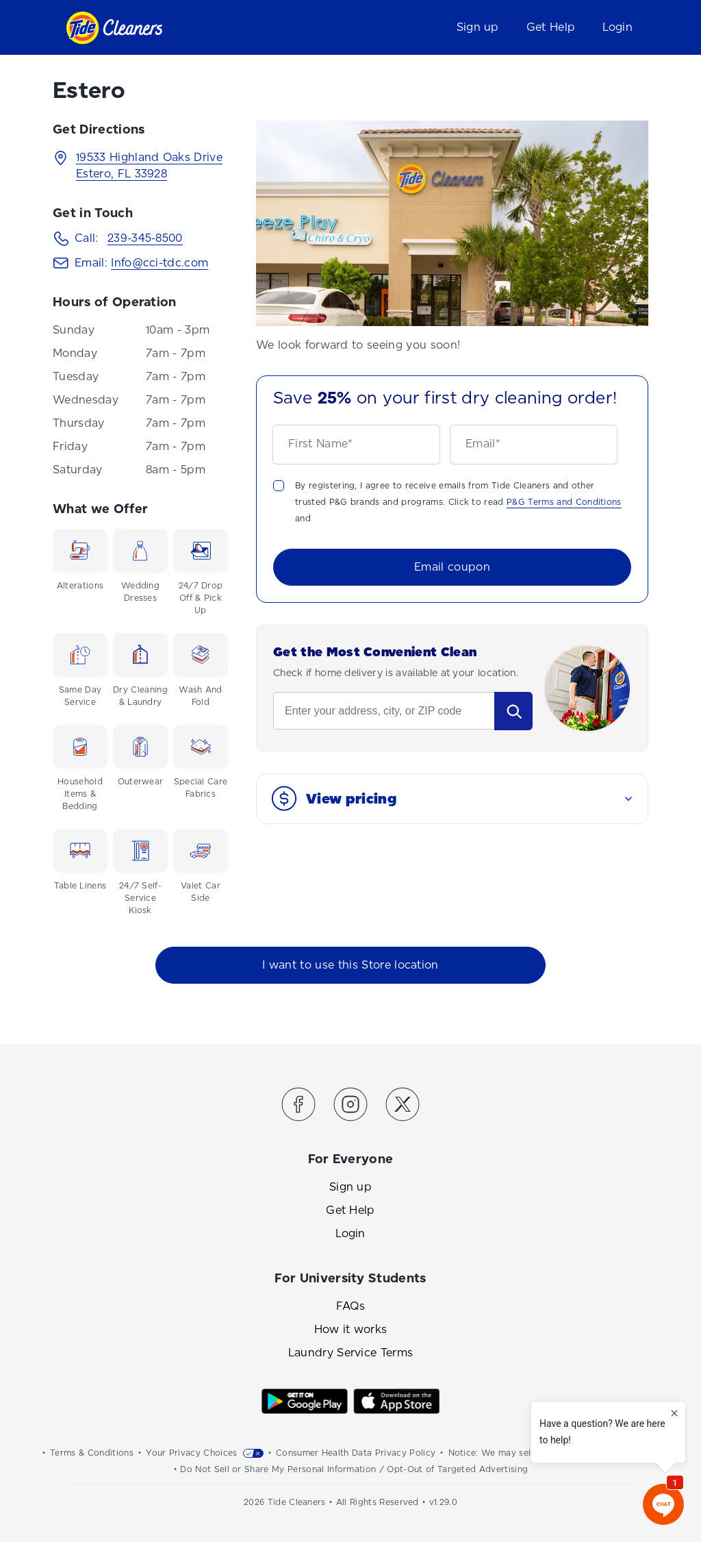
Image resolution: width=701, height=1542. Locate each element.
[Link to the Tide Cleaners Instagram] (350, 1106)
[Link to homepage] (114, 28)
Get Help (551, 27)
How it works (350, 1329)
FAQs (350, 1306)
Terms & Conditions (91, 1453)
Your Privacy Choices (191, 1453)
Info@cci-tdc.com (159, 262)
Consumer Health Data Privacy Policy (355, 1453)
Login (617, 27)
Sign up (478, 27)
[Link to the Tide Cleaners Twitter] (402, 1106)
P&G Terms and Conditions (564, 502)
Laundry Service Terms (350, 1352)
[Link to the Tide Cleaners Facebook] (298, 1106)
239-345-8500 (145, 238)
